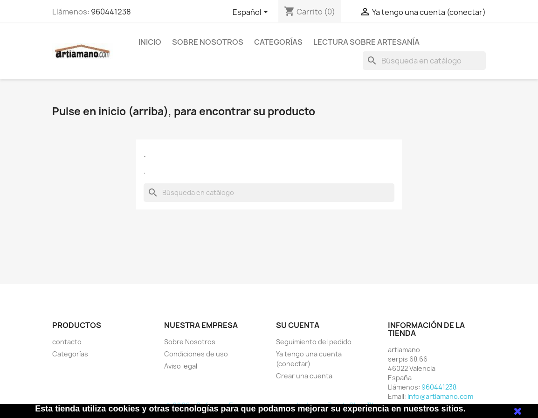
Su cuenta (297, 325)
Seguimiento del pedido (314, 341)
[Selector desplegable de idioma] (252, 12)
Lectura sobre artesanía (366, 42)
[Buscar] (424, 60)
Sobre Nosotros (207, 42)
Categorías (278, 42)
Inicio (149, 42)
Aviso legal (180, 366)
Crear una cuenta (304, 375)
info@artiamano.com (440, 396)
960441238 (111, 12)
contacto (67, 341)
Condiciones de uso (196, 353)
